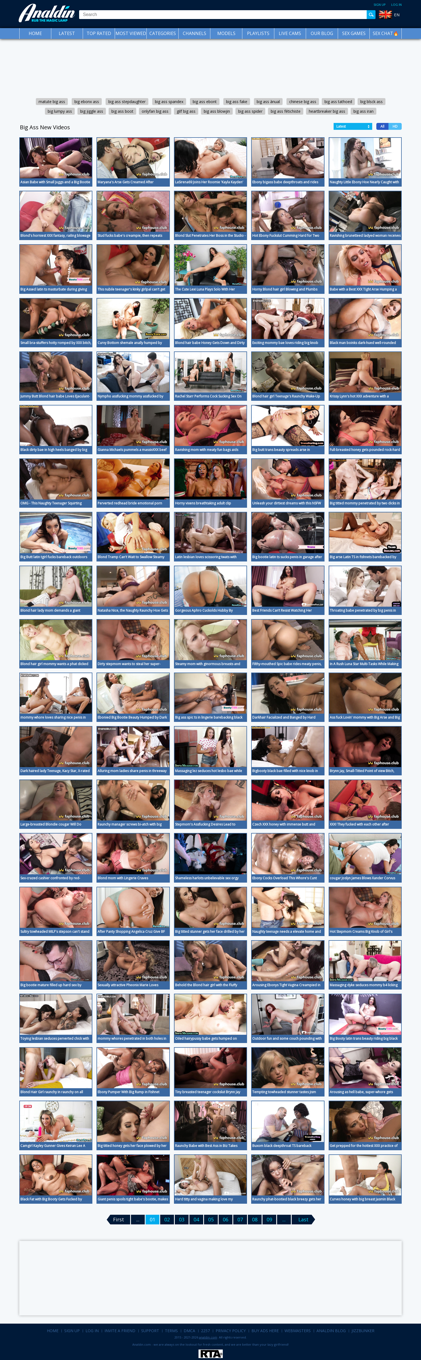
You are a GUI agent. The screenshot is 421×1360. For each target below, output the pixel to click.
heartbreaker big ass (327, 111)
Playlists (258, 33)
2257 (205, 1330)
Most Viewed (131, 33)
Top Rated (99, 33)
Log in (396, 4)
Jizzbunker (363, 1330)
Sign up (380, 4)
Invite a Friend (119, 1330)
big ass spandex (169, 101)
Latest (67, 33)
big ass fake (236, 101)
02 (167, 1219)
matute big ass (52, 101)
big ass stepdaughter (127, 101)
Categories (162, 33)
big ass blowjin (217, 111)
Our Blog (322, 33)
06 (225, 1219)
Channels (194, 33)
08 (255, 1219)
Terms (171, 1330)
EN (396, 14)
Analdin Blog (331, 1330)
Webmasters (298, 1330)
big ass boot (122, 111)
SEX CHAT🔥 (386, 33)
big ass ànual (268, 101)
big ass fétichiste (286, 111)
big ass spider (250, 111)
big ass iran (363, 111)
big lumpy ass (60, 111)
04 (196, 1219)
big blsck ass (371, 101)
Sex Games (354, 33)
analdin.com (208, 1337)
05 (211, 1219)
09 (269, 1219)
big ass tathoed (338, 101)
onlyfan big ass (155, 111)
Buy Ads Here (265, 1330)
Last (303, 1219)
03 (181, 1219)
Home (35, 33)
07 (240, 1219)
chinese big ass (302, 101)
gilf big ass (186, 111)
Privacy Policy (231, 1330)
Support (150, 1330)
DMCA (189, 1330)
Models (226, 33)
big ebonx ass (86, 101)
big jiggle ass (91, 111)
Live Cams (290, 33)
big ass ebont (205, 101)
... (284, 1219)
